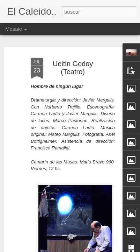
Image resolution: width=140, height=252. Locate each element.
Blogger (97, 248)
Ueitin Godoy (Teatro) (73, 64)
